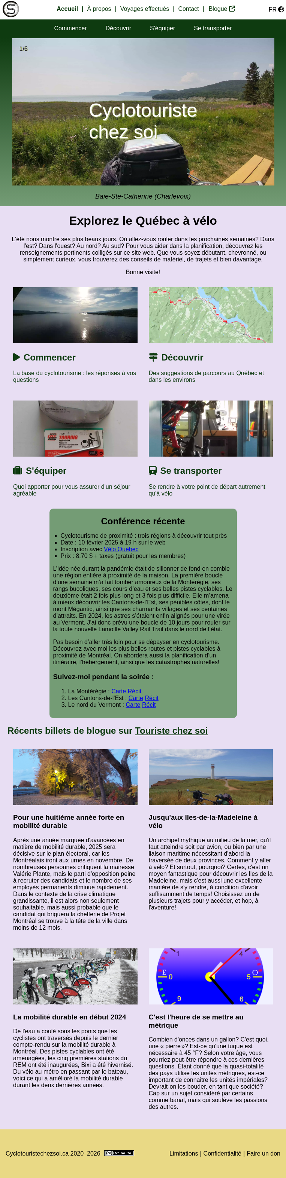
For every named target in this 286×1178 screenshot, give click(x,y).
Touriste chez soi (171, 730)
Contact (188, 9)
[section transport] (212, 28)
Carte (118, 691)
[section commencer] (70, 28)
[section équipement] (162, 28)
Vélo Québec (121, 549)
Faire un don (263, 1153)
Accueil (67, 9)
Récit (134, 691)
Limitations (183, 1153)
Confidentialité (222, 1153)
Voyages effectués (144, 9)
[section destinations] (118, 28)
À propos (99, 9)
